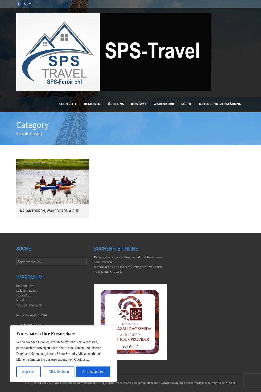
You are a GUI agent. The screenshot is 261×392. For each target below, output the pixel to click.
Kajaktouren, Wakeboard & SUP (49, 211)
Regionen (92, 104)
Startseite (68, 104)
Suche (186, 104)
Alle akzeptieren (93, 372)
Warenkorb (163, 104)
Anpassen (28, 372)
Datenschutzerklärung (220, 104)
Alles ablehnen (58, 372)
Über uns (116, 104)
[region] (63, 353)
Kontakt (138, 104)
